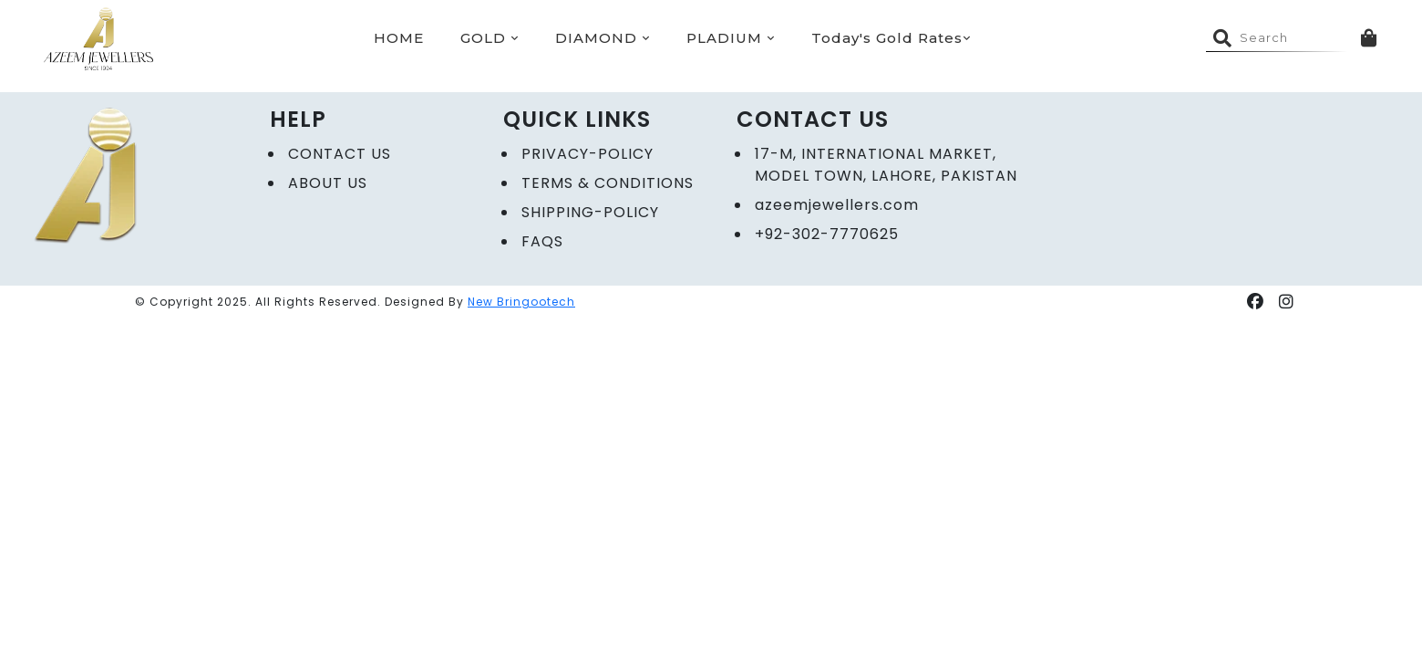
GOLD (489, 38)
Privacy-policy (587, 153)
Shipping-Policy (590, 212)
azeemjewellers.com (837, 204)
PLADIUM (730, 38)
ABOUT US (327, 182)
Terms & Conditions (607, 182)
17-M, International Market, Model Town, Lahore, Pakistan (886, 164)
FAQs (542, 241)
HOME (399, 38)
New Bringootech (521, 301)
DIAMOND (602, 38)
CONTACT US (339, 153)
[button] (1255, 301)
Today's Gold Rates (891, 38)
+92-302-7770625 (827, 234)
